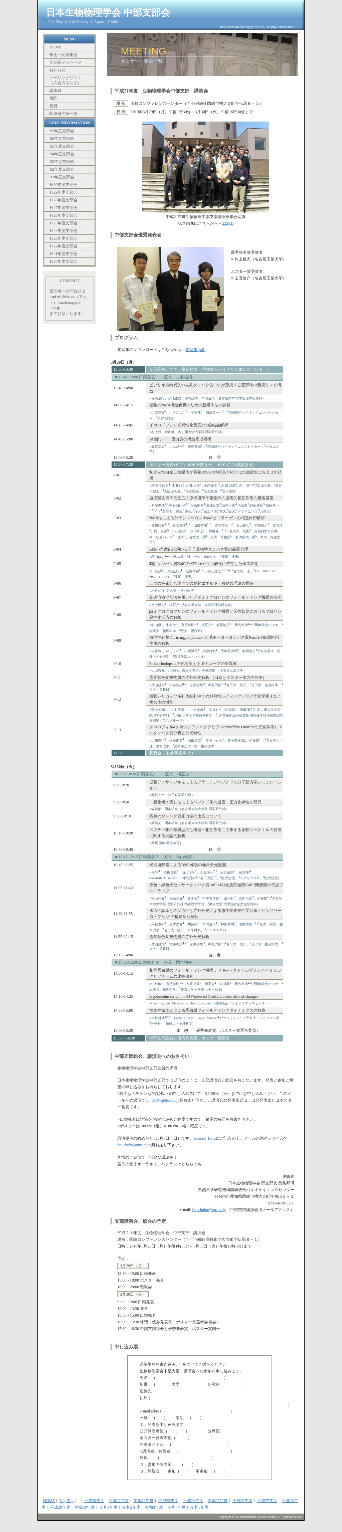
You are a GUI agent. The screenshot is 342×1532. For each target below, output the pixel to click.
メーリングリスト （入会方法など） (65, 80)
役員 (53, 106)
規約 (53, 98)
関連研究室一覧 (63, 113)
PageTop (66, 1500)
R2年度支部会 (61, 169)
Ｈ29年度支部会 (63, 192)
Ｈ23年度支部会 (63, 238)
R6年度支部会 (61, 138)
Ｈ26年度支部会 (63, 215)
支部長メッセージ (65, 62)
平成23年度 (168, 1500)
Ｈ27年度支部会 (63, 207)
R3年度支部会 (61, 161)
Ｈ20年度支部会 (63, 261)
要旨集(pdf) (195, 349)
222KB (228, 223)
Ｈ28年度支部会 (63, 200)
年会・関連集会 (63, 54)
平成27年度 (267, 1500)
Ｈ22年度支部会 (63, 246)
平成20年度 (94, 1500)
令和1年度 (109, 1507)
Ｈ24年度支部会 (63, 230)
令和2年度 (131, 1507)
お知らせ (57, 70)
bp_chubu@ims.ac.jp (162, 1100)
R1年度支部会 (61, 177)
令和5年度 (199, 1507)
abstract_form (204, 1138)
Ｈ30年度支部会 (63, 184)
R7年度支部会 (61, 131)
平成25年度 (218, 1500)
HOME (55, 47)
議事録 (55, 90)
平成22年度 (144, 1500)
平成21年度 (119, 1500)
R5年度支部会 (61, 146)
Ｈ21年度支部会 (63, 253)
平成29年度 (60, 1507)
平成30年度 (85, 1507)
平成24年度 (193, 1500)
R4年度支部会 (61, 154)
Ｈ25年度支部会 (63, 223)
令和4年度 (177, 1507)
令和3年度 (154, 1507)
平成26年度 (242, 1500)
